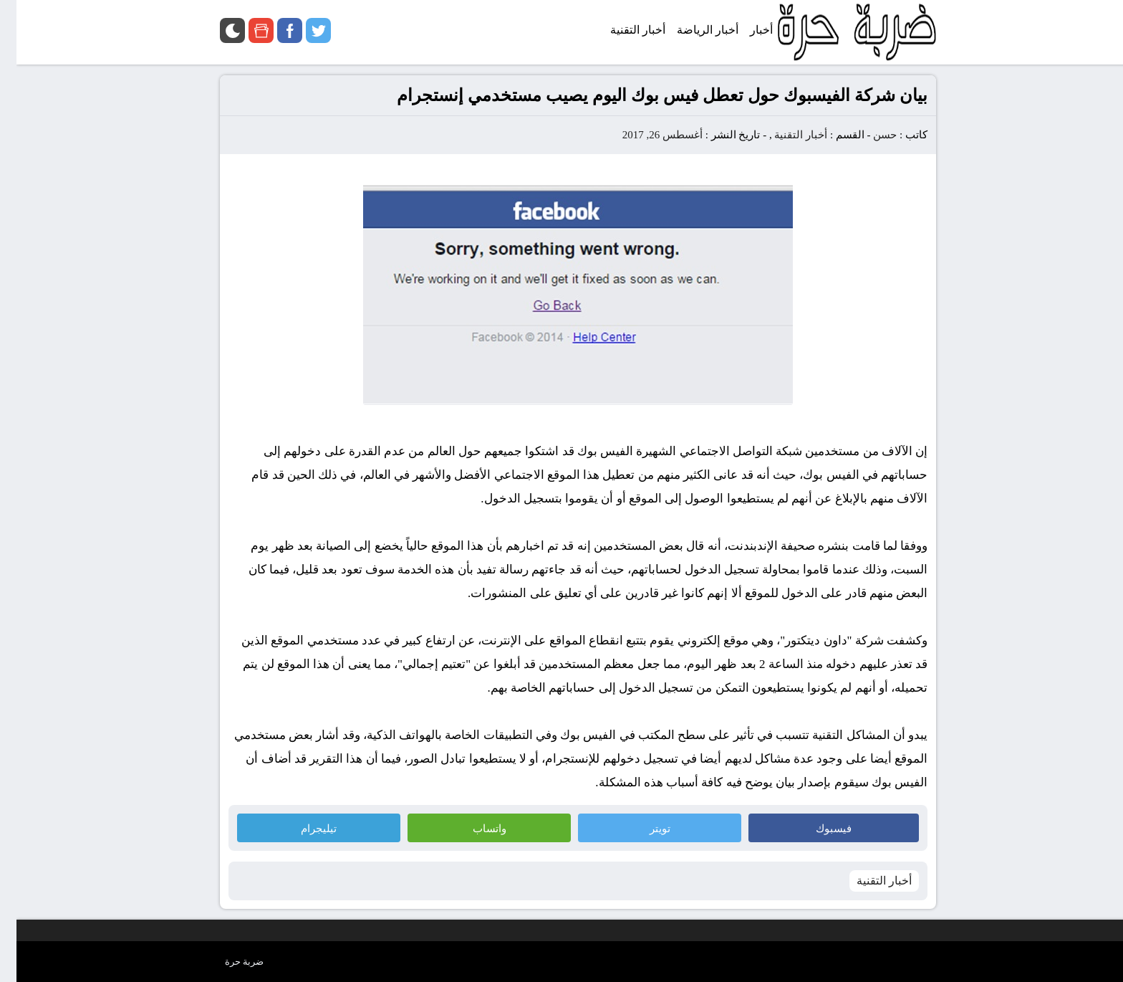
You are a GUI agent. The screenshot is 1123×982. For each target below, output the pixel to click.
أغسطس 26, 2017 (646, 134)
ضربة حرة (227, 961)
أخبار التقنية (784, 134)
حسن (868, 134)
